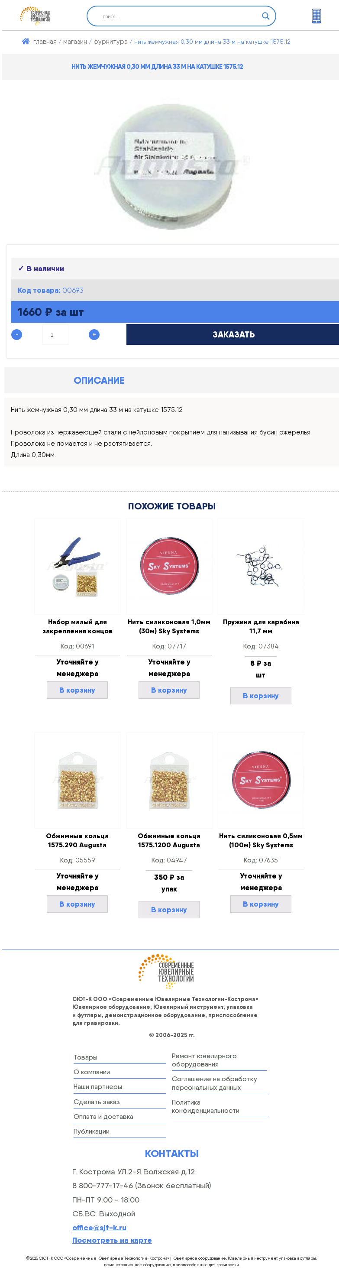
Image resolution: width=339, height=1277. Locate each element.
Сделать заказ (97, 1102)
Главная (45, 41)
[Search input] (177, 16)
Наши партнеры (98, 1087)
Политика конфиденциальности (205, 1106)
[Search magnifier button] (266, 16)
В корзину (77, 690)
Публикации (92, 1131)
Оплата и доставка (103, 1116)
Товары (85, 1057)
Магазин (75, 41)
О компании (92, 1072)
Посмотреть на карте (112, 1240)
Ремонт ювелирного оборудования (204, 1060)
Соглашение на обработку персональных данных (214, 1083)
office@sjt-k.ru (99, 1227)
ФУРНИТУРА (111, 41)
